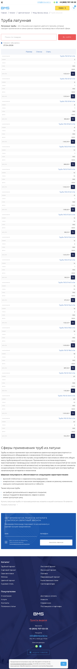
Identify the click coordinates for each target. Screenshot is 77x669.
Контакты (5, 603)
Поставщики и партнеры (51, 606)
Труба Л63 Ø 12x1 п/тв (67, 192)
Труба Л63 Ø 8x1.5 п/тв (67, 124)
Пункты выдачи (38, 620)
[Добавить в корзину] (73, 74)
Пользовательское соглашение (19, 544)
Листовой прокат (48, 566)
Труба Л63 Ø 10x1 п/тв (67, 147)
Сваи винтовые (7, 573)
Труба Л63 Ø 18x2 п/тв (67, 350)
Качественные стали (49, 580)
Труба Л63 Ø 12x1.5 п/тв (66, 215)
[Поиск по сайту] (62, 8)
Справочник (46, 603)
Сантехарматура (48, 584)
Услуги (4, 599)
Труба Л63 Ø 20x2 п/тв (67, 418)
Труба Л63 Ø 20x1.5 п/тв (66, 396)
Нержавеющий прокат (50, 577)
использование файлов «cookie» (21, 664)
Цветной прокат (8, 580)
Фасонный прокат (48, 570)
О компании (6, 596)
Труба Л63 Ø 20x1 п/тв (67, 373)
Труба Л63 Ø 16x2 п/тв (67, 305)
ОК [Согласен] (64, 664)
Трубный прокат (8, 566)
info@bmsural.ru (44, 2)
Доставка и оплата (49, 596)
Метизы (4, 577)
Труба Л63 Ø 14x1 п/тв (67, 260)
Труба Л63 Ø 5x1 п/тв (67, 56)
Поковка (44, 573)
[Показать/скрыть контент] (38, 505)
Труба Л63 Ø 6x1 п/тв (67, 79)
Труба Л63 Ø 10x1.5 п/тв (66, 169)
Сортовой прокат (8, 570)
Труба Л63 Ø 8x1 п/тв (67, 101)
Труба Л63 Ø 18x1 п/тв (67, 328)
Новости (44, 599)
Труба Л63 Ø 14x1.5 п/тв (66, 282)
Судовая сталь (7, 584)
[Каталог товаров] (2, 2)
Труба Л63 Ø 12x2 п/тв (67, 237)
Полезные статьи (8, 606)
